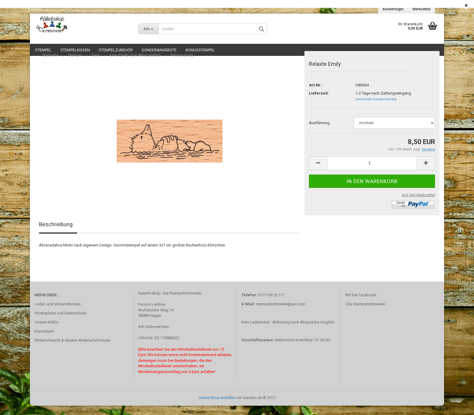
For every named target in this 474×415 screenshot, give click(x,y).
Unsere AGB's (46, 331)
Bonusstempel (200, 50)
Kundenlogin (393, 9)
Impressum (44, 340)
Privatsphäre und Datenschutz (60, 322)
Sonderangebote (159, 50)
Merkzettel (421, 9)
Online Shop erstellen (217, 407)
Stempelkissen (75, 50)
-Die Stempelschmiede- (365, 313)
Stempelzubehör (116, 50)
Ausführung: (319, 132)
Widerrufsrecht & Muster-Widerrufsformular (72, 349)
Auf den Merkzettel (418, 204)
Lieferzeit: (319, 102)
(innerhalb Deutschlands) (376, 109)
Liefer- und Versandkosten (57, 313)
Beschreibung (56, 234)
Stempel (43, 50)
